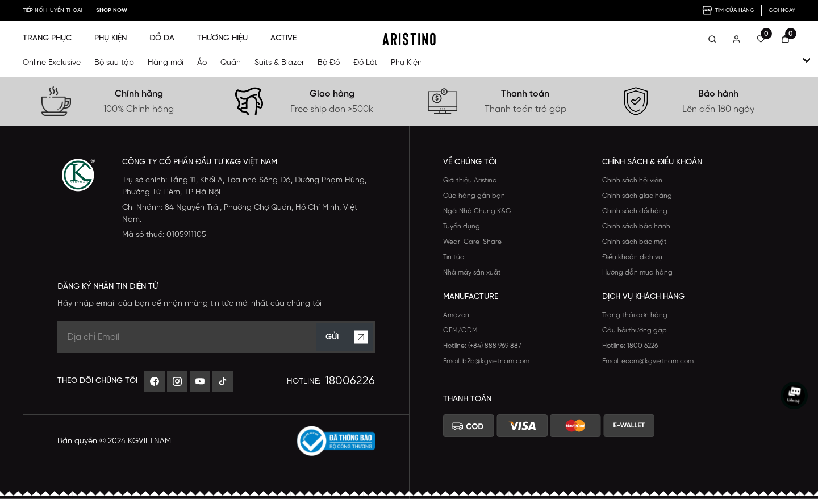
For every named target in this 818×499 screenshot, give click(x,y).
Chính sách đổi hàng (634, 211)
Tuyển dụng (461, 226)
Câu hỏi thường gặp (634, 330)
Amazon (456, 315)
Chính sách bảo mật (634, 242)
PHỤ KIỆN (110, 38)
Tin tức (453, 257)
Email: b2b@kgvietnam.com (486, 361)
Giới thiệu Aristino (469, 180)
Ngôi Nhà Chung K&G (477, 211)
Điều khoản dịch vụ (632, 257)
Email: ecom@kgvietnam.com (648, 361)
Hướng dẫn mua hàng (637, 272)
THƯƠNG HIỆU (222, 38)
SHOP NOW (111, 10)
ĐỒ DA (161, 38)
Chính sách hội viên (632, 180)
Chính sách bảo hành (636, 226)
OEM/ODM (460, 330)
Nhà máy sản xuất (472, 272)
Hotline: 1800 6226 (630, 346)
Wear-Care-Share (472, 242)
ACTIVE (283, 38)
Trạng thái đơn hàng (634, 315)
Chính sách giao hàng (637, 195)
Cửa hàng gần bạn (474, 195)
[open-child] (806, 60)
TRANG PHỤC (47, 38)
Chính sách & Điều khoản (652, 162)
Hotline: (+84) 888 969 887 (482, 346)
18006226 (350, 381)
